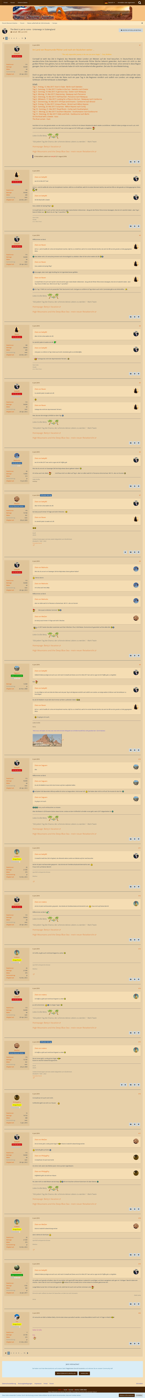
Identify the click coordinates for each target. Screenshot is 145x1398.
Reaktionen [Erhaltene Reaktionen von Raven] (10, 190)
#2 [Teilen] (140, 171)
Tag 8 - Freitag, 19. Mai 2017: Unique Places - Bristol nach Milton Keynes (60, 104)
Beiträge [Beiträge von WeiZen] (9, 513)
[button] (109, 2)
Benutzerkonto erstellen (66, 1373)
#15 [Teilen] (139, 1042)
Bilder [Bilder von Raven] (8, 195)
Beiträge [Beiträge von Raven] (9, 192)
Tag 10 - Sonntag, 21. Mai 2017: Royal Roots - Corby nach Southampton (60, 109)
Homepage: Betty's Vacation (46, 146)
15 (22, 38)
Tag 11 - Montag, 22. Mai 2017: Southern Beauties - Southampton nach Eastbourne (65, 111)
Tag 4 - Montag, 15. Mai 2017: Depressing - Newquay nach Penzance (59, 94)
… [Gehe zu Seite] (19, 38)
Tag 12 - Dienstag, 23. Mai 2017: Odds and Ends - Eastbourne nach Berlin (61, 114)
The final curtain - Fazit (41, 119)
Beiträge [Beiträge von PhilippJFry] (9, 1115)
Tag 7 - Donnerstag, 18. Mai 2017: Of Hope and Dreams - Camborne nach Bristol (64, 102)
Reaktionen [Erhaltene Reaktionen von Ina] (10, 1332)
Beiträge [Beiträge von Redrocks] (9, 474)
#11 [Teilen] (139, 848)
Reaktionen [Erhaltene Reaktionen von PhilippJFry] (10, 1113)
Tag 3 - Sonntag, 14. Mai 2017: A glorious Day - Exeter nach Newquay (59, 92)
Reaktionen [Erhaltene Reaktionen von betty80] (10, 64)
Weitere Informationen (127, 1395)
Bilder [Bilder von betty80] (8, 69)
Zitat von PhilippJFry (42, 1156)
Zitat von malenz (41, 902)
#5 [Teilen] (140, 383)
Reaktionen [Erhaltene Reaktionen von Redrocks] (10, 471)
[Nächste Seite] (25, 38)
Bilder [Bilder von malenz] (8, 872)
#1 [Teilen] (140, 45)
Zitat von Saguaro (41, 765)
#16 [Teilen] (139, 1094)
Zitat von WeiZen (41, 616)
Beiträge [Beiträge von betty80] (9, 67)
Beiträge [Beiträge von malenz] (9, 870)
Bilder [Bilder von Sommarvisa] (8, 1288)
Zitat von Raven (40, 245)
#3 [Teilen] (140, 235)
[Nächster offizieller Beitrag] (125, 552)
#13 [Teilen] (139, 949)
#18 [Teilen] (139, 1218)
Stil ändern (139, 1383)
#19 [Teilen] (139, 1264)
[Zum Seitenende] (142, 23)
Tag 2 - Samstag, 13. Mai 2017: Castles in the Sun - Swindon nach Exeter (60, 89)
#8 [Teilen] (140, 561)
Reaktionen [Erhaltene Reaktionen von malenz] (10, 867)
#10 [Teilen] (139, 759)
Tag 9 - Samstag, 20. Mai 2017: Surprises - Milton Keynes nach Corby (59, 106)
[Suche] (139, 2)
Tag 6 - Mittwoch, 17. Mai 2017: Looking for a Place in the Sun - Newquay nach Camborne (67, 99)
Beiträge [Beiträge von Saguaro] (9, 684)
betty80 (14, 32)
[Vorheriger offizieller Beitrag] (121, 1084)
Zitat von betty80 (41, 177)
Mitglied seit (10, 74)
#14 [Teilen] (139, 988)
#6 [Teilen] (140, 452)
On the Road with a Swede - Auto (45, 116)
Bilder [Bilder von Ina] (8, 1337)
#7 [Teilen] (140, 495)
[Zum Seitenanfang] (138, 161)
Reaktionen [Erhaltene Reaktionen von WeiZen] (10, 510)
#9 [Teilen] (140, 665)
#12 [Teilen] (139, 896)
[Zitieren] (130, 161)
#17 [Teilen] (139, 1133)
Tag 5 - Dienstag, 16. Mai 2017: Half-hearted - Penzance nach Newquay (60, 97)
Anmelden (84, 1373)
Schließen (139, 1395)
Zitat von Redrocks (41, 567)
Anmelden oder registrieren (126, 2)
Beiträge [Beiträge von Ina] (9, 1335)
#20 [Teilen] (139, 1313)
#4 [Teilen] (140, 326)
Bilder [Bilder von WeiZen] (8, 515)
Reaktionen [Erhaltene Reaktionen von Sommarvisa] (10, 1283)
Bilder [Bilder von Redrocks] (8, 476)
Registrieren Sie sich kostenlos (75, 1368)
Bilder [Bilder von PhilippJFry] (8, 1118)
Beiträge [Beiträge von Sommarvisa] (9, 1285)
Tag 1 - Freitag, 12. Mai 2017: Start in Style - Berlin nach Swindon (57, 87)
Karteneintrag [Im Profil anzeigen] (10, 874)
